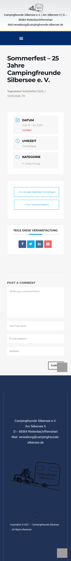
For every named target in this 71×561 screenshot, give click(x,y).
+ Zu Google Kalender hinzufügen (36, 192)
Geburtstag (31, 163)
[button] (21, 38)
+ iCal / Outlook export (36, 204)
